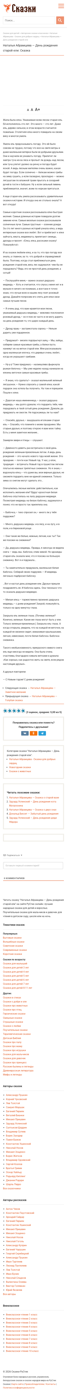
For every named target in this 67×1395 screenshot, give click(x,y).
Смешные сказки (12, 1017)
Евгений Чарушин (16, 1249)
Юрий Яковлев (14, 1290)
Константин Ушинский (18, 1143)
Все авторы (9, 1294)
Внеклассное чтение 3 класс (21, 1322)
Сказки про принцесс (15, 1062)
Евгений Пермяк (15, 1111)
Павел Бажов (13, 1139)
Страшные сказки (13, 1022)
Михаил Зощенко (15, 1152)
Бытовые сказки (12, 937)
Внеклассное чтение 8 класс (21, 1343)
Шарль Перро (13, 1184)
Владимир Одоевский (18, 1160)
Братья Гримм (14, 1168)
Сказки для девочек (14, 1058)
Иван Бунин (12, 1273)
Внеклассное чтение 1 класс (21, 1314)
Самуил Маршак (15, 1107)
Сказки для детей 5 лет (16, 975)
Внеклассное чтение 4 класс (21, 1326)
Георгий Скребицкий (17, 1253)
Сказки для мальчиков (16, 1054)
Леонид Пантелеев (16, 1265)
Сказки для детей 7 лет (16, 983)
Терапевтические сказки (17, 1034)
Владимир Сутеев (16, 1131)
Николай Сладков (16, 1277)
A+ (37, 109)
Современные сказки (15, 950)
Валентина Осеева (16, 1282)
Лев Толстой (13, 1103)
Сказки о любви (12, 1026)
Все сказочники (12, 1188)
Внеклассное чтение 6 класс (21, 1335)
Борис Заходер (14, 1135)
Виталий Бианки (15, 1115)
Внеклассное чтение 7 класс (21, 1339)
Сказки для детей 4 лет (16, 971)
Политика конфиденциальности (18, 1387)
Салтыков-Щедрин (16, 1127)
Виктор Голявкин (15, 1286)
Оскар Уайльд (14, 1172)
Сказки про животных (15, 1005)
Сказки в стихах (12, 997)
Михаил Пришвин (16, 1119)
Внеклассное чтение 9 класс (21, 1347)
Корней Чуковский (16, 1099)
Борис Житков (14, 1156)
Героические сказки (14, 1013)
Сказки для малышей (15, 963)
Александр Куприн (16, 1245)
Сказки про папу (12, 1042)
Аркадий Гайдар (15, 1217)
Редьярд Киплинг (16, 1176)
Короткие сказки (12, 954)
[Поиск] (29, 20)
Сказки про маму (12, 1046)
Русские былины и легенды (18, 1066)
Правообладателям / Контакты (40, 1384)
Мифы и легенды (12, 1074)
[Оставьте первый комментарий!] (33, 865)
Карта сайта (17, 1384)
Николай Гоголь (15, 1241)
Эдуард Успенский (16, 1123)
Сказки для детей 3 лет (16, 967)
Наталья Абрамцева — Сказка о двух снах (32, 809)
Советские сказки (13, 945)
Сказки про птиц (12, 1009)
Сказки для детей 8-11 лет (17, 987)
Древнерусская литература (18, 1070)
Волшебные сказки (13, 941)
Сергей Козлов (14, 1164)
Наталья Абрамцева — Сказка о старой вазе (34, 797)
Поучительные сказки (15, 1030)
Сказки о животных (20, 771)
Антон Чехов (13, 1209)
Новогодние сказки (20, 767)
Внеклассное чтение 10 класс (22, 1351)
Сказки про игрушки (14, 1050)
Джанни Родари (15, 1180)
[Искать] (60, 20)
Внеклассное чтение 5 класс (21, 1330)
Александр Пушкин (16, 1095)
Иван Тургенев (14, 1261)
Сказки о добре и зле (15, 1001)
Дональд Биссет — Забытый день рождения (33, 813)
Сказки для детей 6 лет (16, 979)
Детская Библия (12, 1038)
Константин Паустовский (20, 1213)
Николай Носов (14, 1147)
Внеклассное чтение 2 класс (21, 1318)
